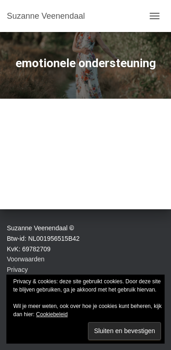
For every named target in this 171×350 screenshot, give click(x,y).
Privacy (17, 269)
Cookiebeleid (51, 314)
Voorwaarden (26, 259)
